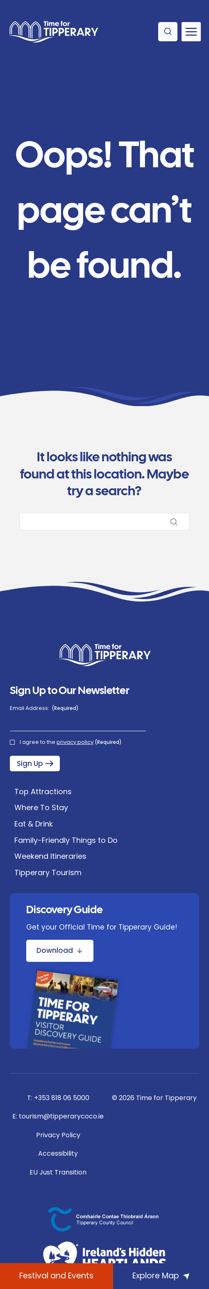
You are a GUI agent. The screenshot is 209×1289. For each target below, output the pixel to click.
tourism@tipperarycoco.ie (61, 1116)
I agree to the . (71, 742)
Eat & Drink (33, 824)
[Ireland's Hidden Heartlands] (104, 1258)
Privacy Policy (58, 1135)
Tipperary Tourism (48, 872)
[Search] (104, 521)
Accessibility (58, 1153)
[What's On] (56, 1276)
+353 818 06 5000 (61, 1098)
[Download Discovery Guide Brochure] (59, 951)
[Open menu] (191, 31)
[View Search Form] (167, 31)
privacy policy (75, 742)
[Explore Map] (161, 1276)
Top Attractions (43, 791)
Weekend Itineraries (50, 856)
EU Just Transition (58, 1172)
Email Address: (44, 708)
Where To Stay (41, 807)
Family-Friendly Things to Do (66, 840)
